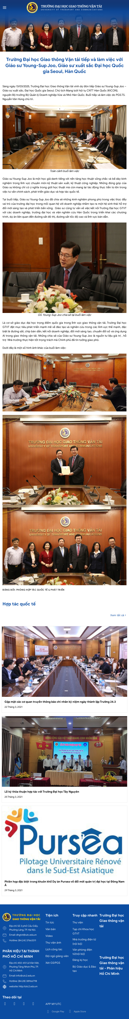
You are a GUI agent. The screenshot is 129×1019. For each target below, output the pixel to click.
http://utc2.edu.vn (28, 986)
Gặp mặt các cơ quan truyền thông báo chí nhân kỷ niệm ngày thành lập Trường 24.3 (60, 702)
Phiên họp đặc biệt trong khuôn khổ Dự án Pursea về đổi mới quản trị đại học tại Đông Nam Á (64, 883)
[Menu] (5, 7)
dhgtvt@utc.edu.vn (26, 934)
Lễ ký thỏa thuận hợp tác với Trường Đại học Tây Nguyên (42, 791)
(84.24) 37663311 (27, 940)
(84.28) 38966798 (27, 981)
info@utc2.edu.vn (25, 975)
